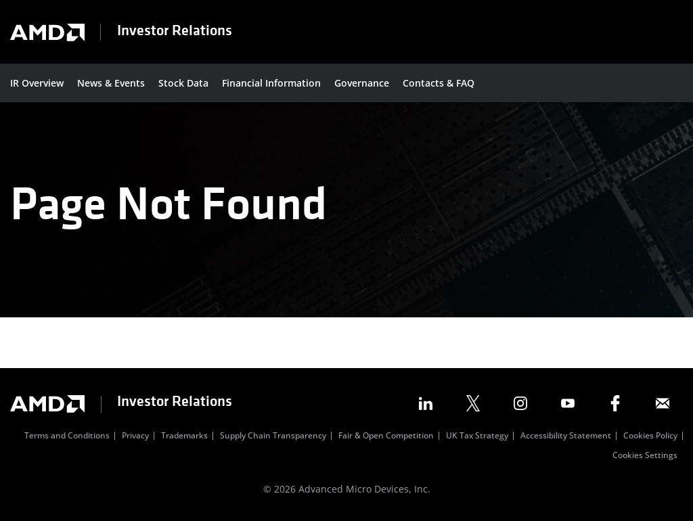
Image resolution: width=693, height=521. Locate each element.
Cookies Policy (650, 436)
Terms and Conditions (67, 436)
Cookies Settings (644, 456)
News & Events (111, 82)
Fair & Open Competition (386, 436)
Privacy (135, 436)
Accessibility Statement (565, 436)
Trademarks (184, 436)
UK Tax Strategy (477, 436)
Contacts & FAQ (438, 82)
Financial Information (271, 82)
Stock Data (183, 82)
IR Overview (37, 82)
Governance (361, 82)
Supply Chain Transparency (273, 436)
